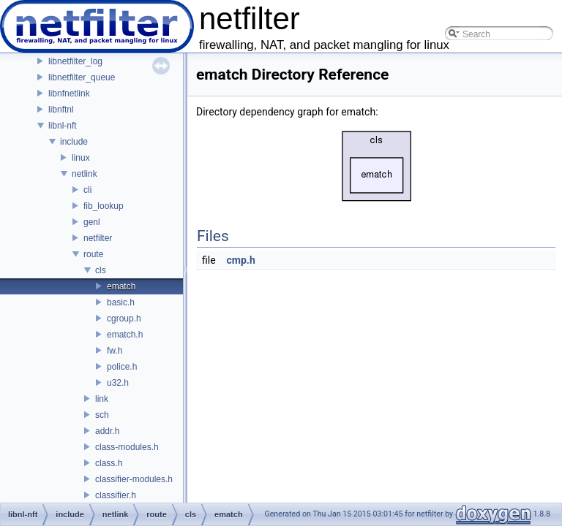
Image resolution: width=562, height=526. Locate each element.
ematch (121, 286)
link (101, 399)
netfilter (97, 238)
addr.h (107, 431)
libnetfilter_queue (81, 77)
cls (100, 270)
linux (81, 158)
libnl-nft (62, 126)
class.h (108, 463)
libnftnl (61, 109)
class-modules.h (127, 447)
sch (102, 415)
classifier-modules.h (134, 479)
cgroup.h (124, 318)
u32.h (118, 383)
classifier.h (115, 495)
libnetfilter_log (75, 61)
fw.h (114, 351)
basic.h (121, 302)
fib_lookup (103, 206)
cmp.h (241, 260)
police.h (122, 367)
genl (91, 222)
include (74, 142)
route (93, 254)
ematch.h (125, 334)
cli (87, 190)
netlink (84, 174)
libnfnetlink (69, 93)
